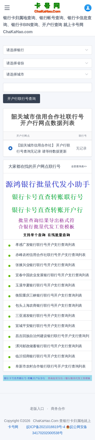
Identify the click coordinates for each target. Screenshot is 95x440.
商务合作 (58, 409)
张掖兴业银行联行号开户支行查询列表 (45, 265)
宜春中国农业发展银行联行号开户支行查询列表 (51, 275)
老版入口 (37, 409)
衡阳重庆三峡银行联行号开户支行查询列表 (48, 295)
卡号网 (13, 427)
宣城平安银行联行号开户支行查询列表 (45, 326)
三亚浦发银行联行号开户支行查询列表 (45, 316)
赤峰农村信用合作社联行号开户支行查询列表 (50, 255)
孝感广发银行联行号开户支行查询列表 (45, 245)
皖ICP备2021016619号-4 (45, 427)
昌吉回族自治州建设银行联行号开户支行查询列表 (51, 336)
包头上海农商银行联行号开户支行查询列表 (48, 305)
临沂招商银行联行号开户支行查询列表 (45, 356)
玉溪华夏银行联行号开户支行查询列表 (45, 285)
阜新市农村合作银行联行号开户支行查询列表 (50, 366)
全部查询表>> (79, 166)
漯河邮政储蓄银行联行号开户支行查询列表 (48, 346)
